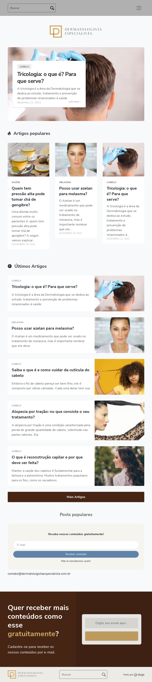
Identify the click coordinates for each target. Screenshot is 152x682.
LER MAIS (74, 102)
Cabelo (24, 66)
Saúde (16, 182)
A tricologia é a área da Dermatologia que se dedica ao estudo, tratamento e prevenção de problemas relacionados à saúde (50, 299)
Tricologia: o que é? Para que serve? (46, 77)
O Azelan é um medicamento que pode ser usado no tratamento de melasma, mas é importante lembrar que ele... (76, 215)
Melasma (65, 182)
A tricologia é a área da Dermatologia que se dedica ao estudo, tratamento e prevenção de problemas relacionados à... (123, 220)
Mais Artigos (76, 497)
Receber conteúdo (112, 636)
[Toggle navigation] (139, 8)
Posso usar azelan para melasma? (75, 191)
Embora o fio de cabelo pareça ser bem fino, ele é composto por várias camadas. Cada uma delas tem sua (51, 385)
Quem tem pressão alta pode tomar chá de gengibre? (28, 197)
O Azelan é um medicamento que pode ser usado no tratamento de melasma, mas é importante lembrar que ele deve (49, 341)
